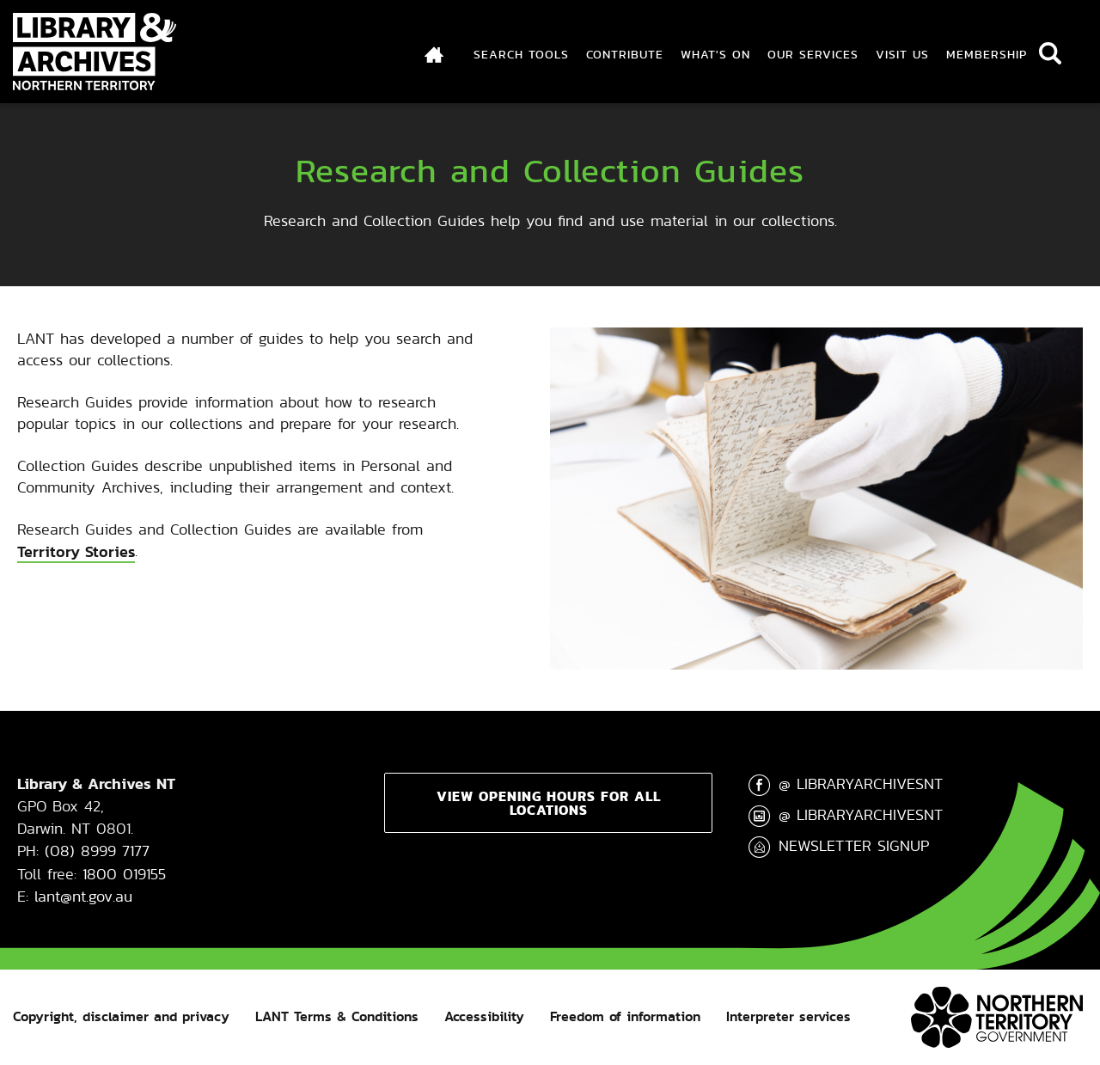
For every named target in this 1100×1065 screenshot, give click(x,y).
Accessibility (484, 1016)
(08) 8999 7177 (97, 850)
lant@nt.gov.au (83, 896)
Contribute (624, 54)
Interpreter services (788, 1016)
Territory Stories (76, 551)
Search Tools (521, 54)
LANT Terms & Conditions (337, 1016)
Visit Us (902, 54)
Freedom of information (625, 1016)
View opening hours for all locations (549, 803)
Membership (986, 54)
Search (1050, 53)
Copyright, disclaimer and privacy (121, 1016)
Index (435, 54)
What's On (715, 54)
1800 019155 (124, 873)
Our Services (813, 54)
